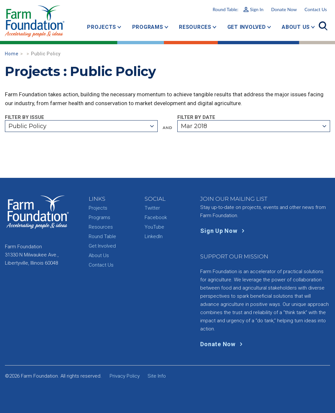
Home (12, 53)
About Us (296, 27)
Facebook (156, 217)
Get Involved (246, 27)
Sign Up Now (223, 230)
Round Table (102, 236)
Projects (101, 27)
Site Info (157, 376)
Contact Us (316, 9)
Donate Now (284, 9)
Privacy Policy (125, 376)
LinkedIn (154, 236)
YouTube (154, 227)
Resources (195, 27)
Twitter (152, 208)
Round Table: (238, 9)
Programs (147, 27)
